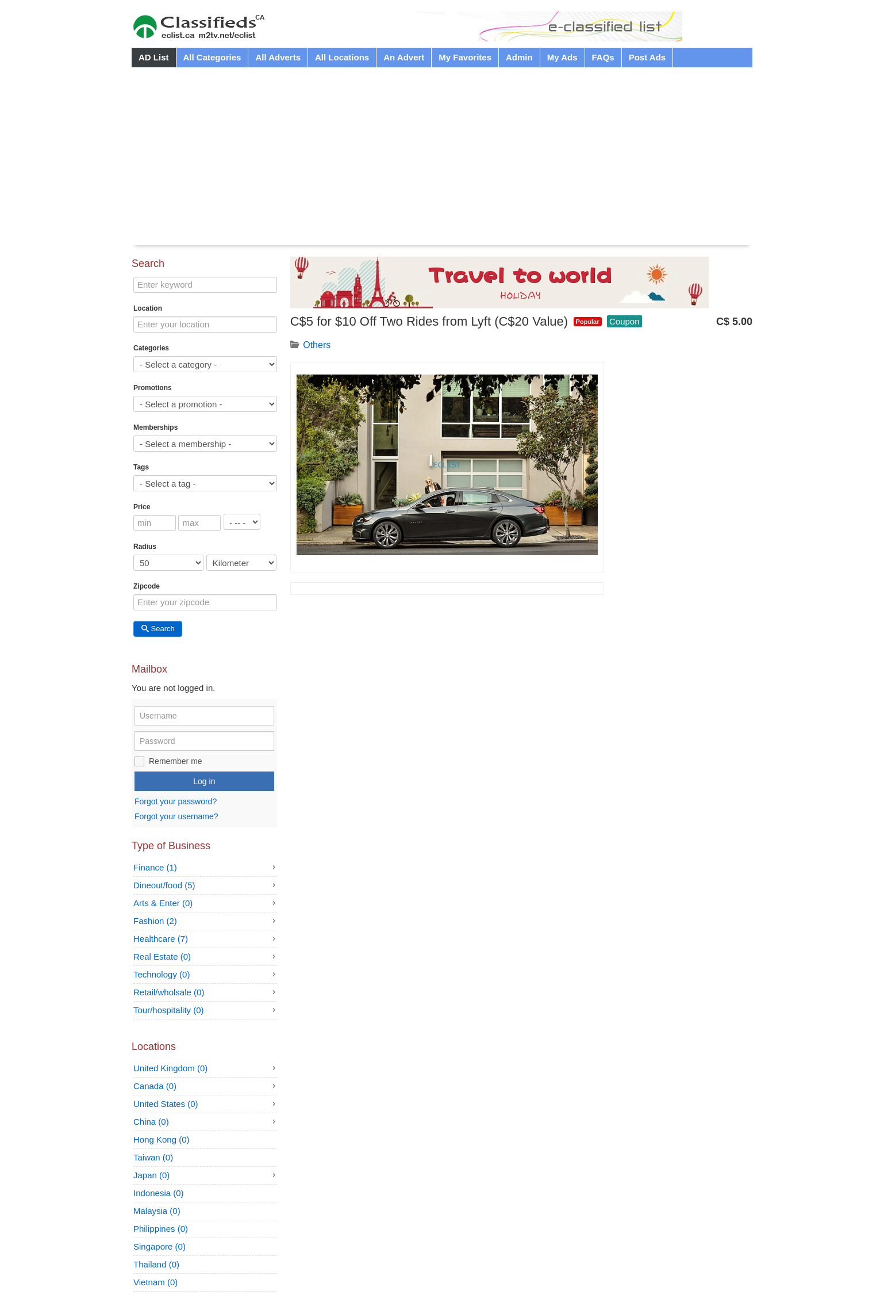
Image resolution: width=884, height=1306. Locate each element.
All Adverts (278, 57)
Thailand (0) (156, 1264)
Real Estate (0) (162, 956)
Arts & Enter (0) (163, 903)
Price (141, 507)
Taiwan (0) (153, 1157)
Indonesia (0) (158, 1193)
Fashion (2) (155, 921)
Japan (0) (151, 1175)
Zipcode (146, 586)
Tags (141, 467)
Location (147, 308)
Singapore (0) (159, 1246)
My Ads (562, 57)
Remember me (175, 761)
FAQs (603, 57)
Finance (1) (155, 867)
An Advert (403, 57)
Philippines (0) (160, 1229)
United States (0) (165, 1104)
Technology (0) (161, 974)
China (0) (151, 1121)
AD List (154, 57)
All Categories (212, 57)
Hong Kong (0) (161, 1139)
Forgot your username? (176, 816)
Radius (144, 547)
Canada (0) (154, 1086)
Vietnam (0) (155, 1282)
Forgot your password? (175, 802)
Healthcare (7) (160, 939)
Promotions (152, 388)
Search (158, 628)
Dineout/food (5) (164, 885)
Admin (519, 57)
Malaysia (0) (156, 1211)
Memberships (155, 427)
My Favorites (465, 57)
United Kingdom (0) (170, 1068)
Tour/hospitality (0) (168, 1010)
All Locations (342, 57)
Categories (151, 348)
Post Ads (647, 57)
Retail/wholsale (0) (168, 992)
